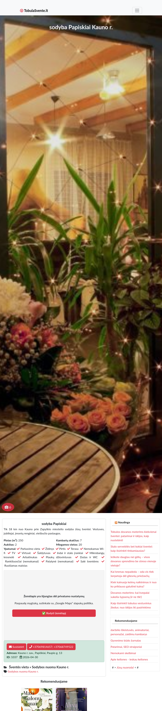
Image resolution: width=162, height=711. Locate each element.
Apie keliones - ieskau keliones (129, 659)
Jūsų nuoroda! (125, 667)
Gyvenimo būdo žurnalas (126, 640)
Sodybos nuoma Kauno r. (23, 671)
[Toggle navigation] (137, 10)
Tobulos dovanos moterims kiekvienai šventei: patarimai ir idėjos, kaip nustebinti (133, 536)
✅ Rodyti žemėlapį (54, 613)
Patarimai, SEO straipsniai (126, 646)
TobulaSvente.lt (34, 10)
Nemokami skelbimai (123, 653)
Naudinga (124, 522)
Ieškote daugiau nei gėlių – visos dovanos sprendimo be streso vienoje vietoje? (133, 561)
